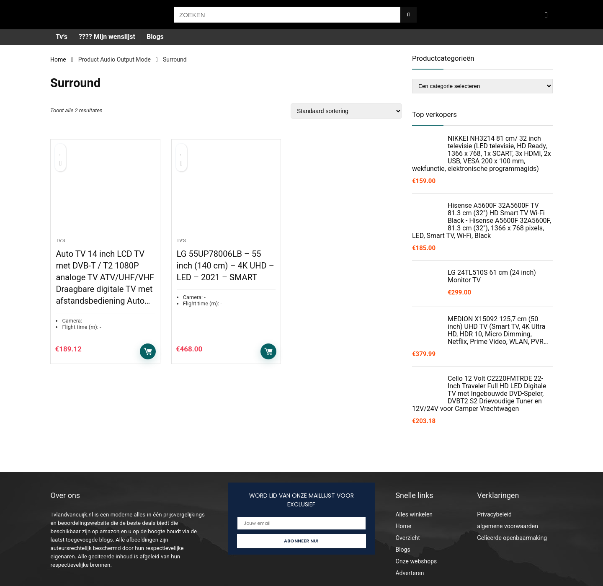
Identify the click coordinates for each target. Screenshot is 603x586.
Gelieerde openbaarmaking (512, 537)
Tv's (60, 240)
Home (58, 59)
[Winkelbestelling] (346, 111)
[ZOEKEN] (408, 15)
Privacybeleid (494, 514)
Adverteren (409, 573)
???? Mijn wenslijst (107, 37)
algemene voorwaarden (507, 526)
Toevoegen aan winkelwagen (148, 351)
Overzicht (407, 537)
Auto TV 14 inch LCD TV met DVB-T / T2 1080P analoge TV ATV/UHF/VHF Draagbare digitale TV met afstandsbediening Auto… (105, 277)
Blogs (155, 37)
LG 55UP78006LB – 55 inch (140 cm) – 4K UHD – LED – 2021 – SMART (225, 265)
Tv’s (61, 37)
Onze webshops (416, 561)
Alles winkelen (414, 514)
